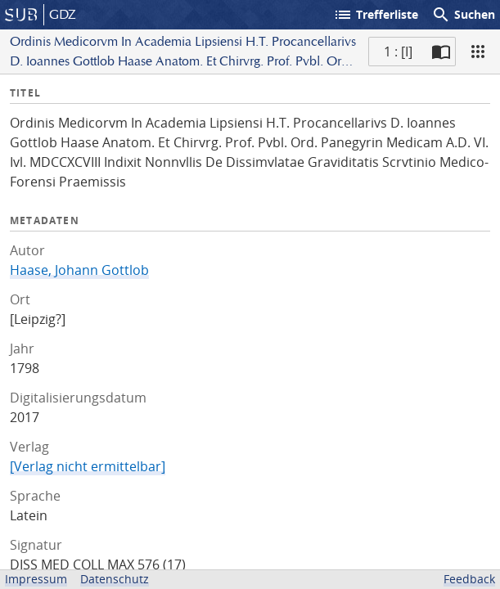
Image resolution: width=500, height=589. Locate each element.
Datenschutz (114, 579)
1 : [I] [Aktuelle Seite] (398, 52)
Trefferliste (375, 15)
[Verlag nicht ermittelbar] (87, 466)
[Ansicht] (478, 51)
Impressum (36, 579)
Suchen (463, 15)
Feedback (469, 579)
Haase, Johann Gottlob (79, 270)
